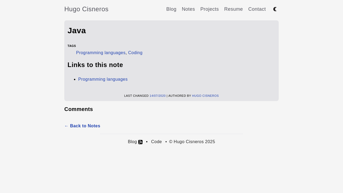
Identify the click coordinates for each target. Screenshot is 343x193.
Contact (257, 9)
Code (156, 141)
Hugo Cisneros (86, 9)
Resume (233, 9)
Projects (209, 9)
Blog (171, 9)
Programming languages (100, 52)
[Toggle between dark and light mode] (275, 9)
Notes (188, 9)
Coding (135, 52)
